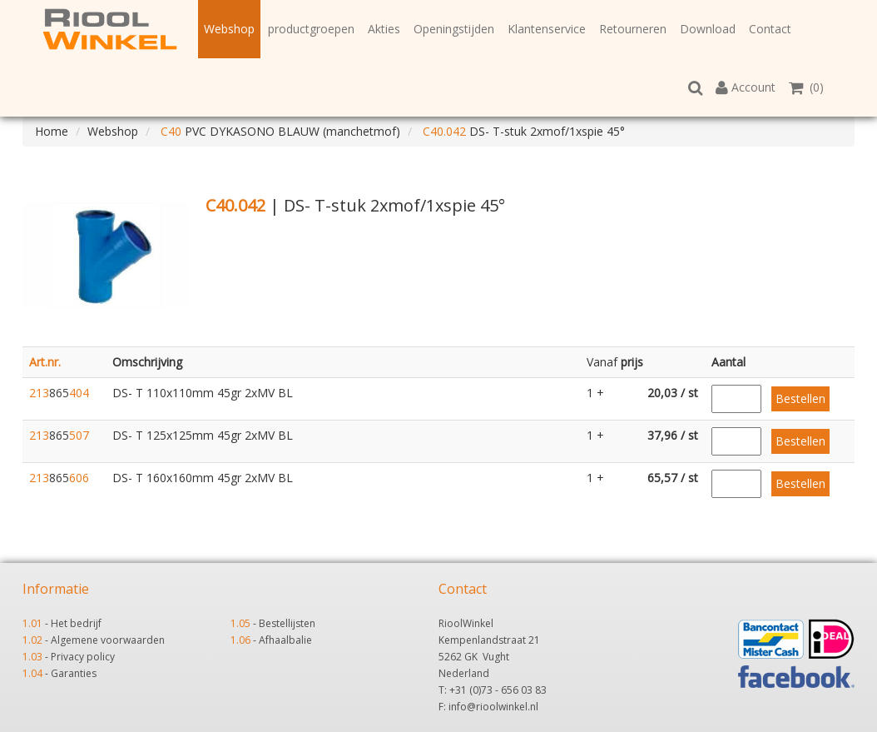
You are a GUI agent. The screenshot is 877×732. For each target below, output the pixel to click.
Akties (384, 29)
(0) (806, 87)
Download (708, 29)
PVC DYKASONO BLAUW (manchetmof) (278, 131)
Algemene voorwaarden (108, 640)
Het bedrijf (76, 623)
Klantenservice (547, 29)
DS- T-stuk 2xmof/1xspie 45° (522, 131)
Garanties (74, 673)
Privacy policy (83, 657)
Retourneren (632, 29)
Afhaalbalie (285, 640)
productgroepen (311, 29)
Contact (770, 29)
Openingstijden (454, 29)
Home (51, 131)
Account (745, 87)
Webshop (229, 29)
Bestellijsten (287, 623)
